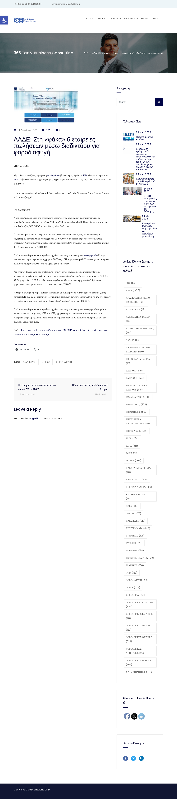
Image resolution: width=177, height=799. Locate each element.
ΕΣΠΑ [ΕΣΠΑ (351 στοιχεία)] (132, 445)
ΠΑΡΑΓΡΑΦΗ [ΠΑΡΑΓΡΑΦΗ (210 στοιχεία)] (135, 520)
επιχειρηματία (90, 255)
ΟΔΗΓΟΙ (144, 18)
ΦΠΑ (85, 175)
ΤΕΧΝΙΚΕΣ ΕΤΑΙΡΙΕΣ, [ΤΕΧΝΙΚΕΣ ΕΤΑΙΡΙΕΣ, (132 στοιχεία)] (140, 558)
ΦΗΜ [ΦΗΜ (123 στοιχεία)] (131, 572)
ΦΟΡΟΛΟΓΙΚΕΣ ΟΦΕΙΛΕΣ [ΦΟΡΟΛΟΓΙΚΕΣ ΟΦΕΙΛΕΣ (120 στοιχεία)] (139, 627)
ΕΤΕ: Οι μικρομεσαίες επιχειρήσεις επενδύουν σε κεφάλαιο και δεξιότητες (150, 203)
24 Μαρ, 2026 (148, 190)
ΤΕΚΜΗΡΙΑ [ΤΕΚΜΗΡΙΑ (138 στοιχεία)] (135, 550)
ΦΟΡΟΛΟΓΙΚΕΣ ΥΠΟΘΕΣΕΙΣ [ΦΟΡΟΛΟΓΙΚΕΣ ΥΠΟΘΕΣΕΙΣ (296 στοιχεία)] (136, 651)
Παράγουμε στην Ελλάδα (144, 138)
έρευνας (17, 179)
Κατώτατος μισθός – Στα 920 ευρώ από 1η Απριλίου (146, 181)
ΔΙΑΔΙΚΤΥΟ (29, 362)
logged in (34, 418)
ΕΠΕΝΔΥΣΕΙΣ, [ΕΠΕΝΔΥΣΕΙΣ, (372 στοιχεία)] (136, 404)
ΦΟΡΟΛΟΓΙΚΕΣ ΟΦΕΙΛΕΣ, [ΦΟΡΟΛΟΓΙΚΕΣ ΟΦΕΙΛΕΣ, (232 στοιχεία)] (139, 639)
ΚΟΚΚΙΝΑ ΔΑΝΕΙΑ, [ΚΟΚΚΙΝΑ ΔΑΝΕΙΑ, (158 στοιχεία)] (139, 487)
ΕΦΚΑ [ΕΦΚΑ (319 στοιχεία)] (132, 453)
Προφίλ (89, 18)
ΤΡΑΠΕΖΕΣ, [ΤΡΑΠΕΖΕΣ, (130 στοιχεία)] (135, 565)
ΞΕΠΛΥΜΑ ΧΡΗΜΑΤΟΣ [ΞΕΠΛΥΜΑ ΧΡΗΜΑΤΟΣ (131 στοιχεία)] (138, 496)
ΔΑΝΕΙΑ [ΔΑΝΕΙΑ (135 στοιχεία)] (133, 340)
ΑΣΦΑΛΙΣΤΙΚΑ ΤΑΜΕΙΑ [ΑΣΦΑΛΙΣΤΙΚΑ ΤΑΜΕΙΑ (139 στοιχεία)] (138, 319)
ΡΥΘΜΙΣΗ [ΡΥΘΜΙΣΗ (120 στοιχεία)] (134, 543)
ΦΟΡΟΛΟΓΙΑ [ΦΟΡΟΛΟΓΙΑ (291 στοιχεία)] (135, 595)
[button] (4, 20)
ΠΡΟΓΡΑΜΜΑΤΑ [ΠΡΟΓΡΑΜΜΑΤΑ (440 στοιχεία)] (138, 528)
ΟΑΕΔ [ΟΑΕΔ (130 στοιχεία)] (132, 506)
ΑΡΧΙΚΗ (101, 18)
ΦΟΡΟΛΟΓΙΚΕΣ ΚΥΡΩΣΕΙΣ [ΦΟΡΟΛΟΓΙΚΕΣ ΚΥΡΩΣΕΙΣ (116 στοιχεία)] (139, 616)
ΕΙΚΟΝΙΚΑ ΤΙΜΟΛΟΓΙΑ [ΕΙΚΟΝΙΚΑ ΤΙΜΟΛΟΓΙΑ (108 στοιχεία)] (138, 361)
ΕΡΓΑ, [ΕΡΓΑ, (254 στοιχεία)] (132, 438)
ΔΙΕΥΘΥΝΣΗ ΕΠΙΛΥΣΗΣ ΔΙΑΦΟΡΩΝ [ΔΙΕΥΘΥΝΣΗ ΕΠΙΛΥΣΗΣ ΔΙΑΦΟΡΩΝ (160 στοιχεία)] (138, 349)
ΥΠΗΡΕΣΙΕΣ (114, 18)
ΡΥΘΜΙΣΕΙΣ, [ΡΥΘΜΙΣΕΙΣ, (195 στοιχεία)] (135, 535)
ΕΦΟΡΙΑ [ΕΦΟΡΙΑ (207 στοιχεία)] (133, 460)
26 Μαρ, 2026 (143, 132)
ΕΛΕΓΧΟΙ (45, 362)
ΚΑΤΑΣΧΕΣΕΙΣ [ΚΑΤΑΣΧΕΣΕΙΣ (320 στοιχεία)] (137, 479)
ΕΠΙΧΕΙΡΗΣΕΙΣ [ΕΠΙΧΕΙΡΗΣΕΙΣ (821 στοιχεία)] (136, 431)
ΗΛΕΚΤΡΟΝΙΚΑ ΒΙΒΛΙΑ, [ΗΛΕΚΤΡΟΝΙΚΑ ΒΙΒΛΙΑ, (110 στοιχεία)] (138, 470)
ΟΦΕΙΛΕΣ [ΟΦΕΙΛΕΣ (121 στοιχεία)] (133, 513)
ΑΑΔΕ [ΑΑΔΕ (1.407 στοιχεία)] (133, 290)
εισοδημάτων (53, 175)
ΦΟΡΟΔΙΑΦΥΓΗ (64, 362)
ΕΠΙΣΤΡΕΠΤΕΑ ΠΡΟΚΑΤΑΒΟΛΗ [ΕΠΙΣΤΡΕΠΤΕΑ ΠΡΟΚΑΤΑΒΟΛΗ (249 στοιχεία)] (138, 421)
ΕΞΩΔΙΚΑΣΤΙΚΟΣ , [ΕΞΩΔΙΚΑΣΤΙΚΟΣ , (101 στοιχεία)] (138, 397)
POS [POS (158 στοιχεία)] (131, 283)
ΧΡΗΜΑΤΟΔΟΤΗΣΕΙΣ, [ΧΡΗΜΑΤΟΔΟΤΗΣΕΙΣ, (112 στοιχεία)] (139, 672)
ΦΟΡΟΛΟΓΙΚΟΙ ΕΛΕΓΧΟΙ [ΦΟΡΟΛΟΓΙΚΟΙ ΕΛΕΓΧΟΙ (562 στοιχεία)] (138, 662)
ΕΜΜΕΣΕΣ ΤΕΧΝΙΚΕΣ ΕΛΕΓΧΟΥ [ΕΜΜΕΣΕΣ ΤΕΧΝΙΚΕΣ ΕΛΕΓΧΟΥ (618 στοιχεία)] (137, 387)
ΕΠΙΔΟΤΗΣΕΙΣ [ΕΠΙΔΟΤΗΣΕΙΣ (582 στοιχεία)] (136, 412)
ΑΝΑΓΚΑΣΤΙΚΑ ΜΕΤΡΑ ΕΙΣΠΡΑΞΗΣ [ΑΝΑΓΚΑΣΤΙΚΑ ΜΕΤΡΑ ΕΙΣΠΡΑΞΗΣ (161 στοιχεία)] (138, 300)
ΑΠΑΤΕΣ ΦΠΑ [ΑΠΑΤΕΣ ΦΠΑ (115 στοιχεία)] (136, 309)
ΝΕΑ (155, 18)
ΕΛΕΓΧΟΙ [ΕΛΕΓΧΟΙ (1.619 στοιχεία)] (134, 370)
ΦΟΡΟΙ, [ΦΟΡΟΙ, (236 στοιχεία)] (133, 587)
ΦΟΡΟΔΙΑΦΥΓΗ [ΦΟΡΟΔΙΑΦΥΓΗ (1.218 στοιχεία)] (137, 580)
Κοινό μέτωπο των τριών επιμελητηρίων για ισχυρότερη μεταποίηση (149, 230)
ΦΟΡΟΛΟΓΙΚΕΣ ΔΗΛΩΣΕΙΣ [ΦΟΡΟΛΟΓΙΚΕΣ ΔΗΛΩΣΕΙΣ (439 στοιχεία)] (139, 604)
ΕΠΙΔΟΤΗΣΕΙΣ (130, 18)
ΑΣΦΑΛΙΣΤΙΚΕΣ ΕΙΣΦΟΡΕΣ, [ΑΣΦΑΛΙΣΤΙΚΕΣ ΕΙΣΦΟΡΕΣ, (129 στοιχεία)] (140, 330)
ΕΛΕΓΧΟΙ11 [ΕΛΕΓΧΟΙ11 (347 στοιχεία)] (135, 378)
